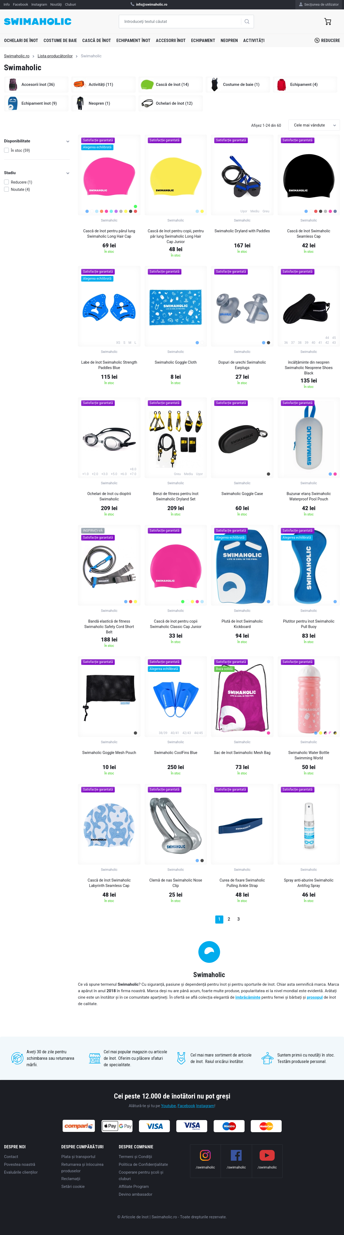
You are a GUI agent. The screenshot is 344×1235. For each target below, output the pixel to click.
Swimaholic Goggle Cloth (176, 362)
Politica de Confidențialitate (143, 1164)
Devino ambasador (135, 1194)
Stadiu (37, 172)
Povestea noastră (19, 1164)
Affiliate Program (134, 1186)
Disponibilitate (37, 141)
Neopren (229, 40)
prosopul (315, 997)
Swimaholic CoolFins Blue (175, 752)
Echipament (203, 40)
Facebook (186, 1105)
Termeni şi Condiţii (135, 1156)
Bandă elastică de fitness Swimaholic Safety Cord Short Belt (109, 626)
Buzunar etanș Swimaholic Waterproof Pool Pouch (308, 496)
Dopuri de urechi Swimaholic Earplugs (242, 365)
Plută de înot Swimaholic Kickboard (242, 624)
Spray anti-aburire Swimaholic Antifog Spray (309, 883)
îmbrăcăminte (247, 997)
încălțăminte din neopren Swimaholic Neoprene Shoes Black (309, 367)
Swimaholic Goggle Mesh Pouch (109, 752)
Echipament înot (133, 40)
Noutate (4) (20, 189)
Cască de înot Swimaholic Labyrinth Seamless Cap (109, 883)
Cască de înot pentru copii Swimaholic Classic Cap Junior (176, 624)
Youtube (168, 1105)
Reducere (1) (21, 182)
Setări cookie (73, 1186)
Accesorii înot (171, 40)
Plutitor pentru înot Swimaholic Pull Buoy (308, 624)
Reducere (327, 40)
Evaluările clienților (21, 1172)
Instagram (205, 1105)
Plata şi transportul (78, 1156)
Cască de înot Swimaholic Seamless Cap (308, 233)
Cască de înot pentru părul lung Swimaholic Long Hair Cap (109, 233)
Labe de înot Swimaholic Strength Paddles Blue (109, 365)
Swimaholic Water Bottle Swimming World (308, 755)
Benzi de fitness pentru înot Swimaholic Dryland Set (175, 496)
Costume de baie (60, 40)
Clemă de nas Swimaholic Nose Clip (175, 883)
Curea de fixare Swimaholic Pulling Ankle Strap (242, 883)
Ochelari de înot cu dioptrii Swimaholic (109, 496)
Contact (11, 1156)
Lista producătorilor (55, 56)
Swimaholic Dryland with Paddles (242, 231)
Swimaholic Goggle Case (242, 494)
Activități (253, 40)
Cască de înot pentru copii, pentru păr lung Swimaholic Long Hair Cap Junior (176, 236)
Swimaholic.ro (17, 56)
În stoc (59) (20, 150)
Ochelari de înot (21, 40)
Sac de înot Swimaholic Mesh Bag (242, 752)
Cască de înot (96, 40)
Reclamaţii (70, 1178)
